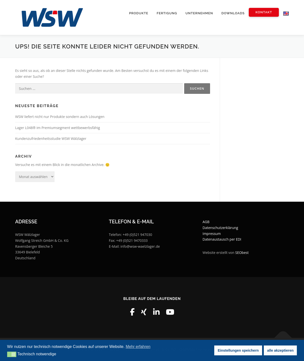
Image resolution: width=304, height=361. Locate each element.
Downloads (233, 13)
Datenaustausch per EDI (222, 239)
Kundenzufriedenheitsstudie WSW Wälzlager (51, 138)
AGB (206, 221)
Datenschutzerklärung (220, 227)
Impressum (212, 233)
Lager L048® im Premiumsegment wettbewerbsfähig (57, 127)
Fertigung (167, 13)
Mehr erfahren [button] (138, 347)
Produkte (138, 13)
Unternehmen (199, 13)
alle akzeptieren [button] (280, 350)
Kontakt (263, 12)
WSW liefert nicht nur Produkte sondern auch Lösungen (60, 116)
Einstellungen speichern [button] (238, 350)
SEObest (242, 252)
